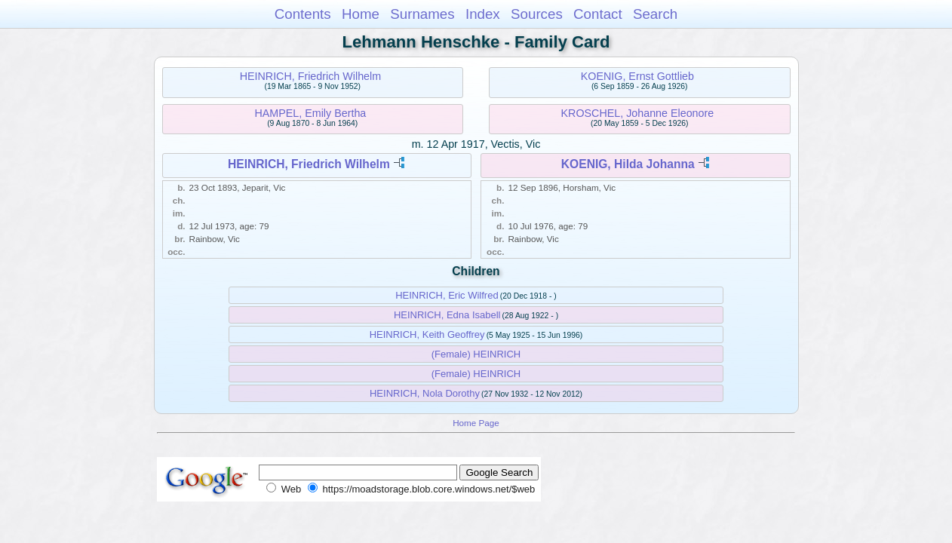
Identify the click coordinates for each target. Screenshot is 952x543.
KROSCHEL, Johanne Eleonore (637, 113)
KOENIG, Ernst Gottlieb (637, 76)
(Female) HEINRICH (476, 354)
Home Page (476, 423)
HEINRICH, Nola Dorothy (425, 393)
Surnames (422, 14)
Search (655, 14)
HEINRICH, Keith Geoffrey (427, 334)
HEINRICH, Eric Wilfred (447, 295)
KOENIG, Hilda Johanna (628, 164)
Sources (537, 14)
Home (360, 14)
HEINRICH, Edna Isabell (447, 315)
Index (482, 14)
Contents (303, 14)
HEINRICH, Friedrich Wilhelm (310, 76)
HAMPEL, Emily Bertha (311, 113)
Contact (597, 14)
